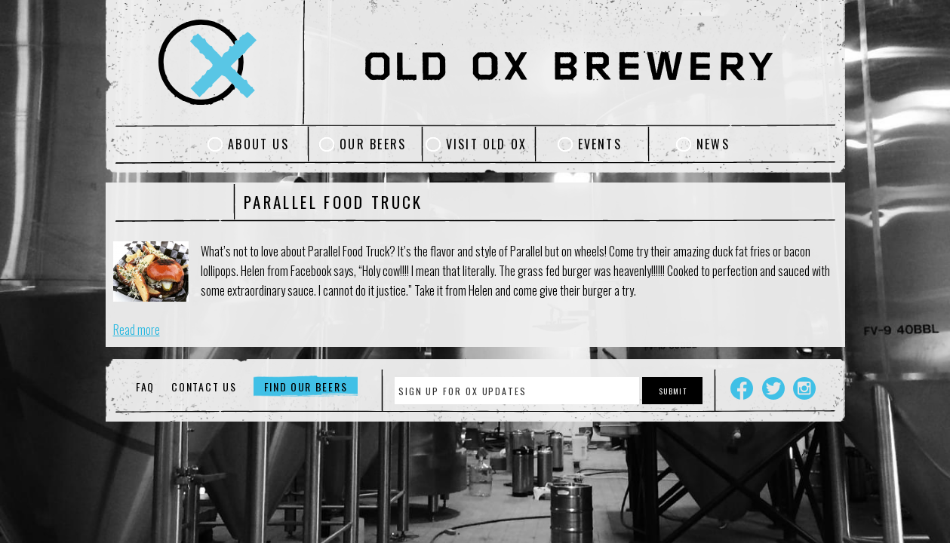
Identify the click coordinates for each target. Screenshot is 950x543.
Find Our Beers (306, 386)
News (713, 144)
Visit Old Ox (486, 144)
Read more (136, 330)
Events (600, 144)
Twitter (773, 388)
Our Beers (373, 144)
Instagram (804, 388)
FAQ (145, 386)
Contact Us (203, 386)
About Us (258, 144)
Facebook (741, 388)
